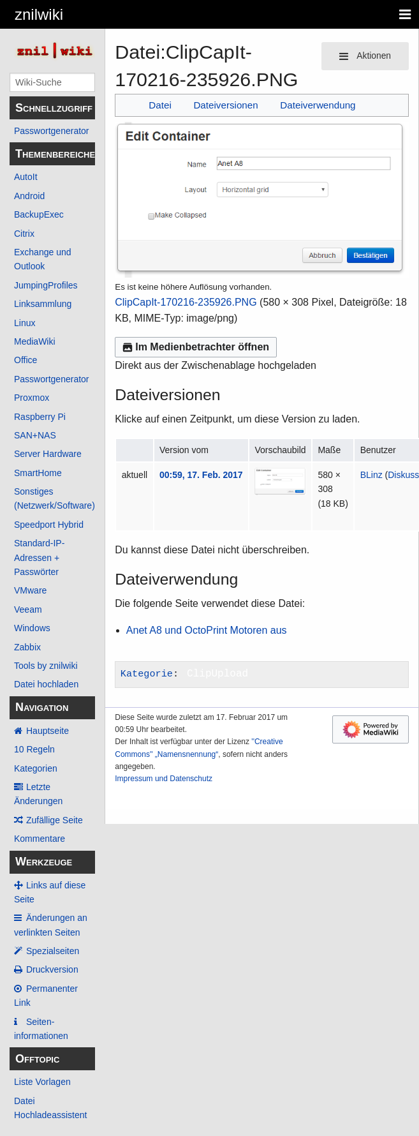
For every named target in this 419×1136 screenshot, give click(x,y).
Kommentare (39, 838)
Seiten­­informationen (41, 1029)
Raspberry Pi (40, 417)
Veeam (28, 609)
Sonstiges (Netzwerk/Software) (54, 498)
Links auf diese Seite (49, 892)
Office (25, 360)
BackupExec (39, 214)
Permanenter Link (46, 995)
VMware (30, 590)
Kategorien (35, 768)
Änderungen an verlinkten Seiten (50, 925)
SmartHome (38, 473)
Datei (160, 105)
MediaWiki (34, 341)
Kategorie (147, 674)
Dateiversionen (225, 105)
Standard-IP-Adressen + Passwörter (39, 557)
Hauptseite (47, 731)
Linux (24, 323)
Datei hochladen (46, 684)
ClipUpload (217, 674)
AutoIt (26, 177)
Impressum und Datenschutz (163, 778)
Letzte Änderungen (38, 794)
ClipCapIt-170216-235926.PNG (185, 302)
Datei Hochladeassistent (50, 1108)
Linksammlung (42, 304)
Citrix (24, 233)
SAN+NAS (35, 435)
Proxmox (31, 397)
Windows (32, 628)
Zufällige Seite (54, 820)
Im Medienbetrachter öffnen (195, 346)
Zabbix (27, 647)
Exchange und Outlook (42, 259)
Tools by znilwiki (46, 666)
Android (29, 196)
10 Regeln (34, 749)
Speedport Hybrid (49, 524)
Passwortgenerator (51, 131)
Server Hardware (48, 454)
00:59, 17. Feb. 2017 (201, 475)
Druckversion (52, 969)
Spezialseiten (52, 951)
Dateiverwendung (317, 105)
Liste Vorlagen (42, 1082)
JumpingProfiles (46, 285)
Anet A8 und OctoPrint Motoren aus (206, 630)
